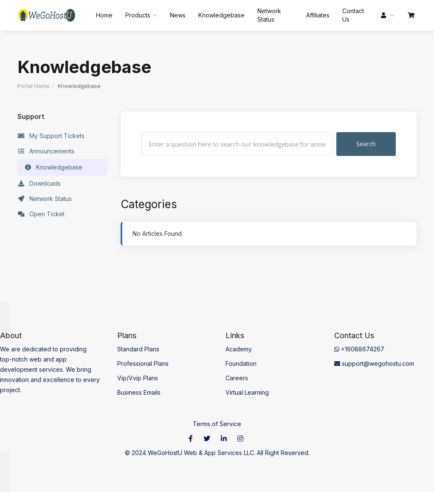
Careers (236, 378)
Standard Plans (138, 349)
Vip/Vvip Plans (137, 378)
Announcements (45, 151)
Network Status (44, 199)
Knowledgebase (53, 167)
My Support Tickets (51, 136)
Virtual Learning (247, 392)
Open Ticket (41, 214)
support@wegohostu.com (374, 363)
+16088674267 (359, 349)
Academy (238, 349)
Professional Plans (143, 363)
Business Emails (139, 392)
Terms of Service (217, 423)
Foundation (240, 363)
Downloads (39, 183)
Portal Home (33, 85)
